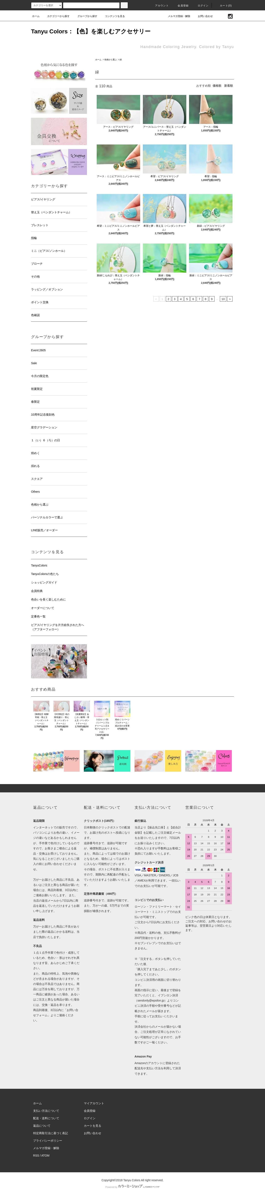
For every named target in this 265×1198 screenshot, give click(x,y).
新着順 (228, 85)
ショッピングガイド (44, 582)
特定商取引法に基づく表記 (50, 1133)
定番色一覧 (38, 616)
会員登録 (181, 5)
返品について (42, 1125)
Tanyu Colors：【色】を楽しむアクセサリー (91, 31)
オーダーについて (42, 608)
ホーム (36, 16)
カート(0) (223, 5)
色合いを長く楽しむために (48, 599)
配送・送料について (46, 1118)
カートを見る (92, 1125)
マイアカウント (94, 1103)
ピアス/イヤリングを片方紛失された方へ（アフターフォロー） (57, 627)
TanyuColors (39, 565)
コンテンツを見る (112, 16)
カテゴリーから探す (56, 16)
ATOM (45, 1155)
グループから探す (84, 16)
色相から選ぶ (110, 59)
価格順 (217, 85)
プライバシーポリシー (47, 1140)
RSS (36, 1155)
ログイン (201, 5)
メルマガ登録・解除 (176, 16)
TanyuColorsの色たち (45, 574)
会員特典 (37, 591)
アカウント (159, 5)
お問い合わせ (203, 16)
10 (223, 299)
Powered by (132, 1187)
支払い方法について (46, 1110)
